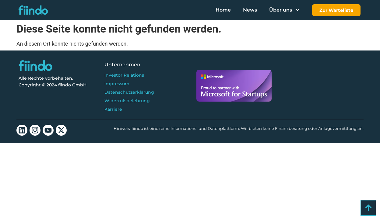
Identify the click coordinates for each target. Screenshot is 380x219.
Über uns (284, 10)
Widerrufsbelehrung (127, 100)
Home (223, 10)
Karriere (113, 109)
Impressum (116, 83)
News (250, 10)
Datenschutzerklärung (129, 92)
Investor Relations (124, 75)
